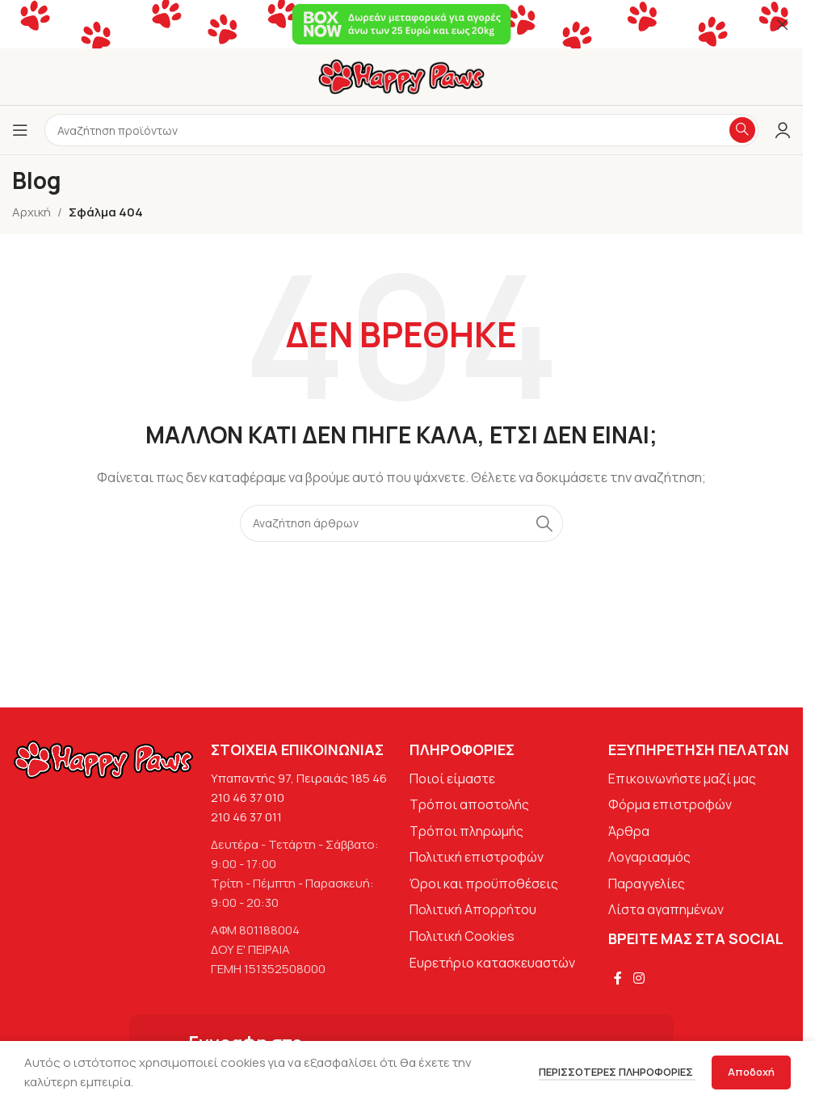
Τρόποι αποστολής (469, 804)
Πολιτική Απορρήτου (473, 909)
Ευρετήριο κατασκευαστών (492, 963)
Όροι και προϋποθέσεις (484, 883)
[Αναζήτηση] (401, 523)
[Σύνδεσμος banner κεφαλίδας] (401, 24)
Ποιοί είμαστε (452, 778)
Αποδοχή (751, 1071)
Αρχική (31, 212)
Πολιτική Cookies (462, 936)
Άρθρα (628, 831)
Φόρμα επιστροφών (670, 804)
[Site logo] (401, 75)
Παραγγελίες (646, 883)
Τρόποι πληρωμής (466, 831)
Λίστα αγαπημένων (666, 909)
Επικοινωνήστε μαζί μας (682, 778)
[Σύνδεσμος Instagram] (638, 978)
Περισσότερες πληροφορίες (617, 1071)
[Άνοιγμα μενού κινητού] (20, 130)
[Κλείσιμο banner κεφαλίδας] (782, 24)
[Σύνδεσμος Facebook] (618, 978)
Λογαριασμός (649, 857)
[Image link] (103, 757)
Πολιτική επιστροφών (477, 857)
